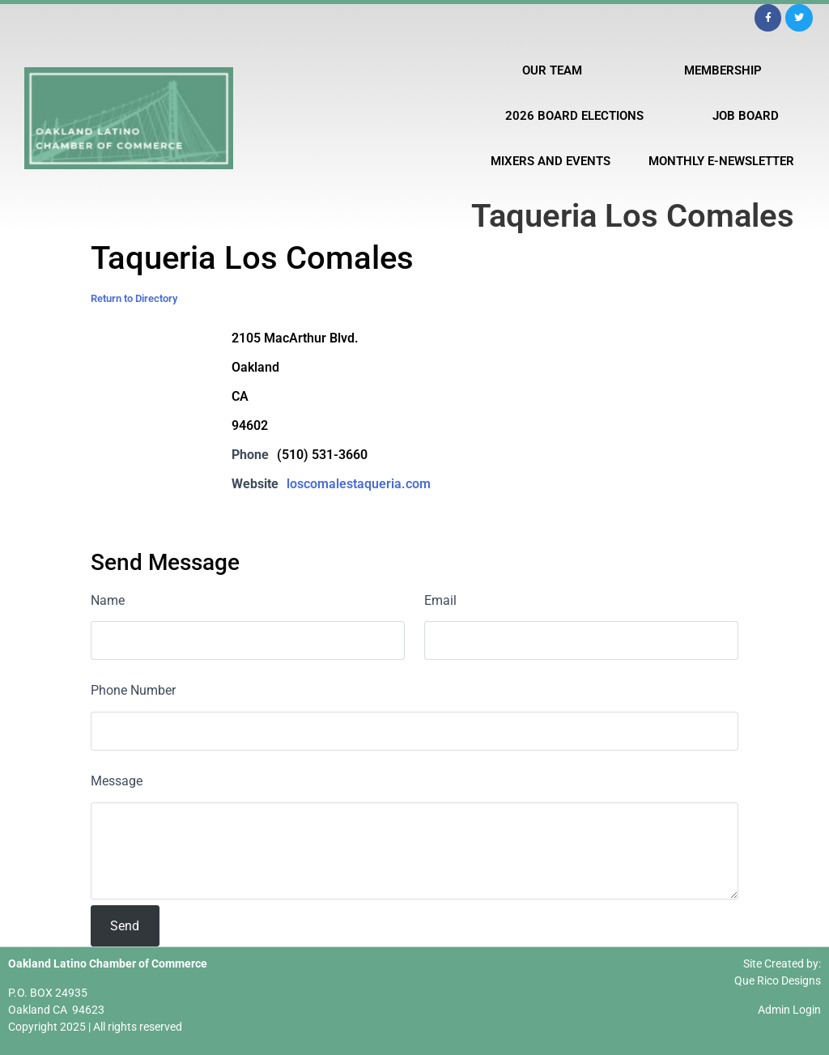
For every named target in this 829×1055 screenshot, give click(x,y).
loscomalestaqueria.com (359, 483)
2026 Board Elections (574, 115)
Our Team (552, 70)
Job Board (745, 115)
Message (116, 781)
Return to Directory (134, 298)
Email (440, 600)
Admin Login (789, 1009)
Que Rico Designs (777, 980)
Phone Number (133, 690)
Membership (723, 70)
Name (108, 600)
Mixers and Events (550, 161)
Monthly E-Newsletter (721, 161)
